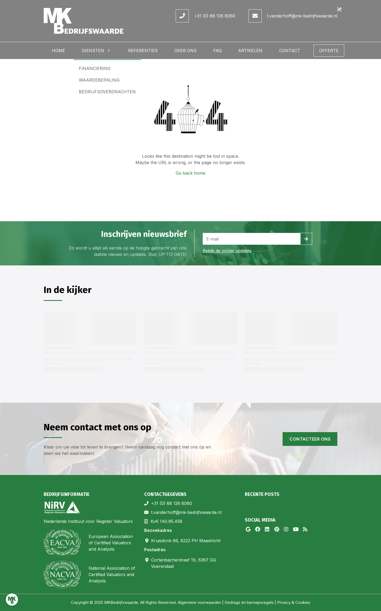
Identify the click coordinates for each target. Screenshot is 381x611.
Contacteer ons (309, 439)
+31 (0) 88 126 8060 (214, 16)
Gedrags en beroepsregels (249, 602)
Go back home (190, 173)
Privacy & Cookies (293, 602)
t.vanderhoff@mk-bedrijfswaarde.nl (302, 16)
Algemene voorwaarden (199, 602)
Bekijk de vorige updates (227, 250)
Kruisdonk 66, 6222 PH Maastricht (185, 540)
